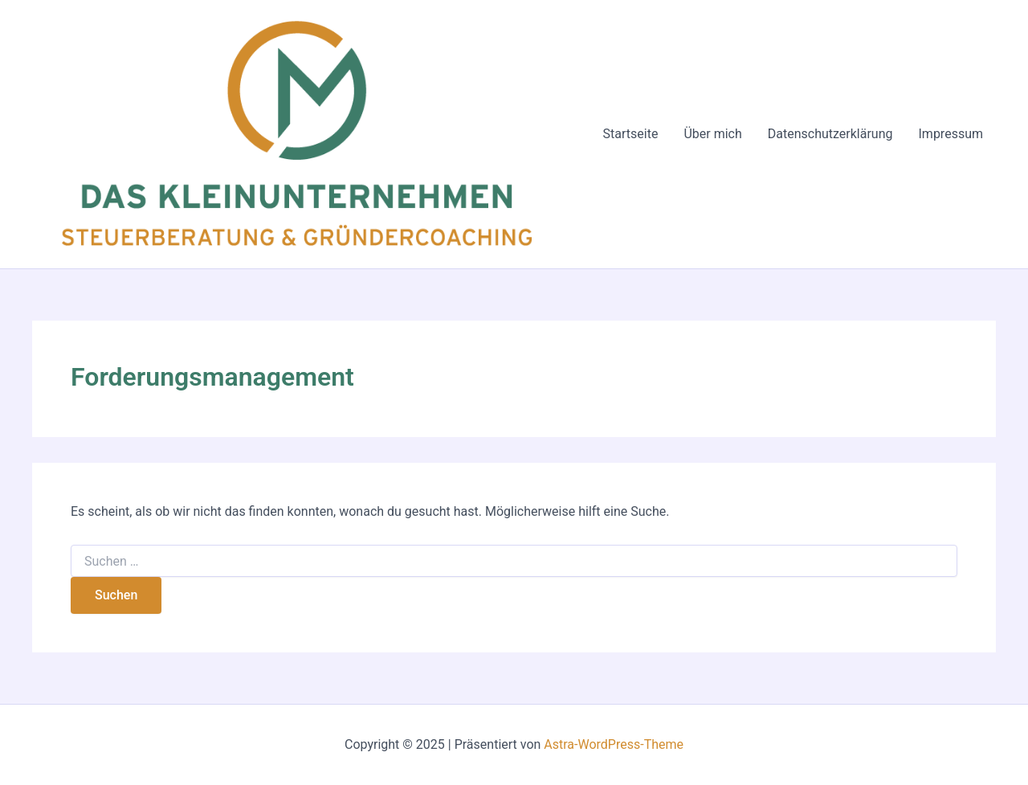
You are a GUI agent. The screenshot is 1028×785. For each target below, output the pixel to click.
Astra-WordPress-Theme (613, 744)
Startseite (631, 133)
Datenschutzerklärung (830, 133)
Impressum (951, 133)
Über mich (712, 133)
